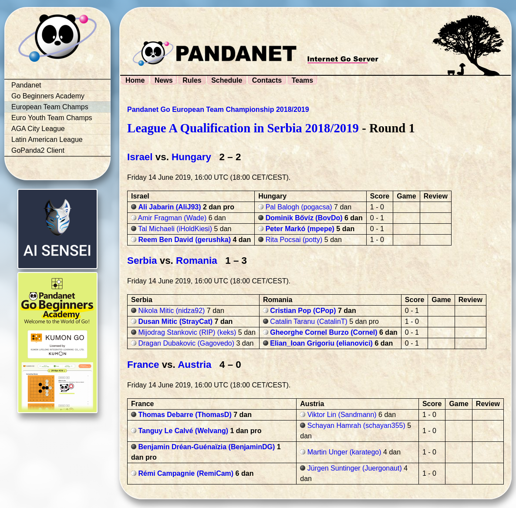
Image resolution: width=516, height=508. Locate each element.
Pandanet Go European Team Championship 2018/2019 (218, 109)
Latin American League (47, 139)
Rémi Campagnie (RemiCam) (185, 473)
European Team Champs (49, 107)
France (143, 364)
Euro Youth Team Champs (51, 117)
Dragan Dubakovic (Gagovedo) (186, 343)
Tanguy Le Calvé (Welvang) (183, 430)
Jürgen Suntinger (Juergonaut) (354, 468)
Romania (196, 260)
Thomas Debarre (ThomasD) (184, 414)
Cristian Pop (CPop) (303, 310)
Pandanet (26, 85)
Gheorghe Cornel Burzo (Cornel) (323, 332)
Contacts (267, 80)
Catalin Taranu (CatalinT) (308, 321)
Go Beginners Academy (47, 96)
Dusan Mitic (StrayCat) (175, 321)
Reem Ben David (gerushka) (184, 239)
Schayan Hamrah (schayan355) (356, 425)
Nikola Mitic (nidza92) (171, 310)
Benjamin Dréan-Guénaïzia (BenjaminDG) (206, 447)
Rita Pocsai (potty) (294, 239)
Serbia (142, 260)
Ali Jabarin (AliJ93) (169, 207)
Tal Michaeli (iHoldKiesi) (175, 228)
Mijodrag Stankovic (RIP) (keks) (187, 332)
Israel (140, 156)
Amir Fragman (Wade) (172, 218)
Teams (303, 80)
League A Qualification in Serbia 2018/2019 (243, 128)
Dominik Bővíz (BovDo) (304, 218)
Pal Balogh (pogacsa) (299, 207)
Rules (192, 80)
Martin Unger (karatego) (344, 452)
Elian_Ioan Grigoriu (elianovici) (321, 343)
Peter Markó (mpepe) (300, 228)
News (164, 80)
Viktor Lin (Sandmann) (342, 414)
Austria (194, 364)
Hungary (191, 156)
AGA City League (38, 128)
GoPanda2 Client (37, 150)
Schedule (226, 80)
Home (135, 80)
